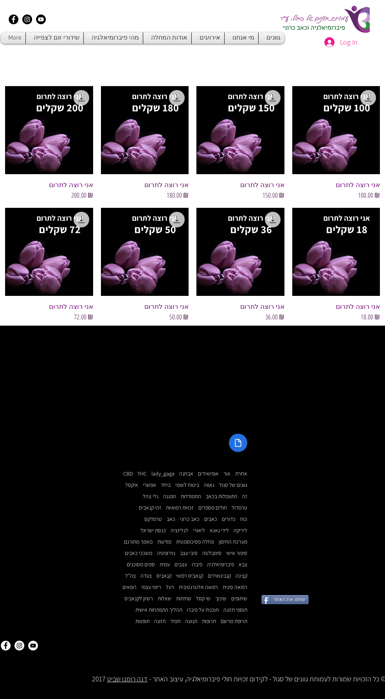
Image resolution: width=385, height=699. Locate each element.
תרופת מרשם (234, 621)
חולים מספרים (212, 507)
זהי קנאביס (150, 507)
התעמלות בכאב (221, 496)
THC (142, 473)
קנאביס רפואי (189, 576)
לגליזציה (179, 530)
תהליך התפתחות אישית (158, 610)
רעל (170, 587)
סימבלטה (211, 553)
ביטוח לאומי (187, 485)
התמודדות (191, 496)
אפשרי (149, 485)
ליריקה (240, 530)
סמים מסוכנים (141, 564)
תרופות (209, 621)
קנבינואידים (219, 576)
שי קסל (203, 598)
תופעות (142, 621)
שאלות (164, 598)
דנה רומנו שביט (127, 678)
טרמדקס (153, 519)
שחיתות (183, 598)
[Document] (238, 443)
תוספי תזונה (235, 610)
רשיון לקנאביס (138, 598)
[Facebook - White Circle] (6, 645)
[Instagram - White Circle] (19, 645)
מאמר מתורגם (138, 542)
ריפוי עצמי (151, 587)
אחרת (241, 473)
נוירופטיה (166, 553)
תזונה (160, 621)
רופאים (129, 587)
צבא (243, 564)
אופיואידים (208, 473)
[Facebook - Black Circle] (13, 19)
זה (244, 496)
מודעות (164, 542)
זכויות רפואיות (180, 507)
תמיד (175, 621)
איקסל (131, 485)
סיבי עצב (189, 553)
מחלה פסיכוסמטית (195, 542)
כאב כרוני (190, 519)
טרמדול (239, 507)
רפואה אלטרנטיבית (198, 587)
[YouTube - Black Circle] (41, 19)
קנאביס (164, 576)
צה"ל (130, 576)
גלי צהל (150, 496)
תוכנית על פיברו (203, 610)
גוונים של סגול (233, 485)
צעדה (146, 576)
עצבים (181, 564)
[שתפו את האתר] (285, 599)
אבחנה (186, 473)
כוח (243, 519)
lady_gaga (163, 473)
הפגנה (169, 496)
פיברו (197, 564)
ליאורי (199, 530)
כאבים (210, 519)
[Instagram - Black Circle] (27, 19)
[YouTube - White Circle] (33, 645)
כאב (171, 519)
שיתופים (239, 598)
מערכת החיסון (233, 542)
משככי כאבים (138, 553)
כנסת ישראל (153, 530)
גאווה (209, 485)
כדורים (229, 519)
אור (226, 473)
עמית (165, 564)
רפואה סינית (235, 587)
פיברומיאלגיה (220, 564)
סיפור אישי (236, 553)
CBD (128, 473)
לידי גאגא (219, 530)
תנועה (191, 621)
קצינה (241, 576)
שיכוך (221, 598)
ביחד (166, 485)
